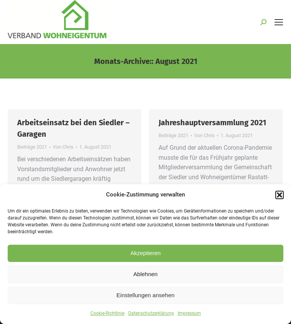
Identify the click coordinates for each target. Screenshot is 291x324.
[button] (279, 199)
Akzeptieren (145, 257)
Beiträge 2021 (32, 147)
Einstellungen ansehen (145, 299)
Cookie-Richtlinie (107, 317)
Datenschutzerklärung (151, 317)
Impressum (189, 317)
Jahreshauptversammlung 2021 (212, 122)
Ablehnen (145, 278)
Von (63, 147)
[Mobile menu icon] (278, 22)
